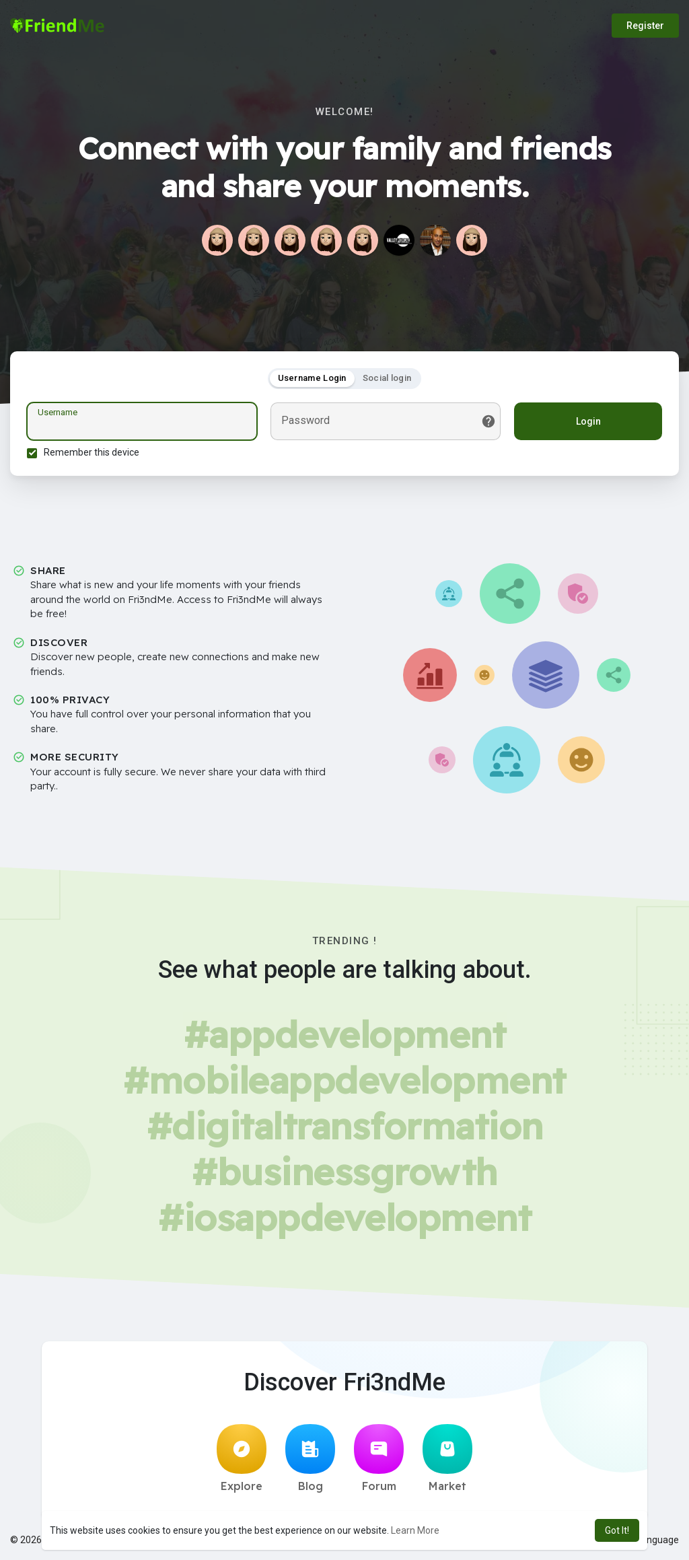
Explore (241, 1458)
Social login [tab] (387, 378)
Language (652, 1539)
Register (645, 25)
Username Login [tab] (312, 378)
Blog (310, 1458)
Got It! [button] (617, 1530)
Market (447, 1458)
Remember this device (91, 452)
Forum (379, 1458)
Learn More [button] (415, 1530)
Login (588, 421)
